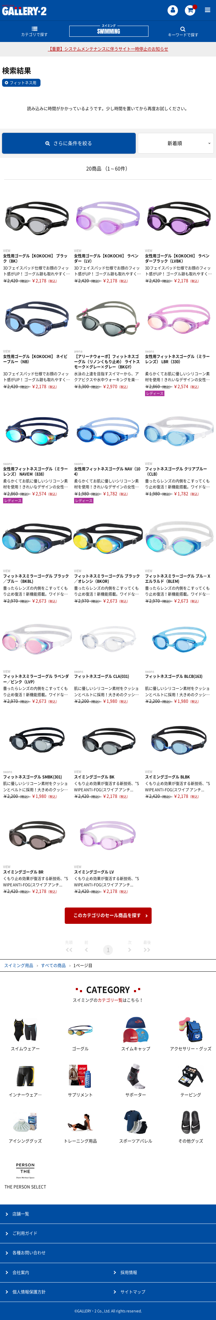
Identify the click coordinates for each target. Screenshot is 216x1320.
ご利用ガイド (24, 1233)
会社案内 (20, 1272)
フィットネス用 (23, 83)
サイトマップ (132, 1292)
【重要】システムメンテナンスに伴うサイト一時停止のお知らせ (108, 49)
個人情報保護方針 (29, 1292)
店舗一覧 (20, 1214)
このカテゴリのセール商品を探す (107, 915)
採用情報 (128, 1272)
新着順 (175, 143)
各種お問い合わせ (29, 1253)
